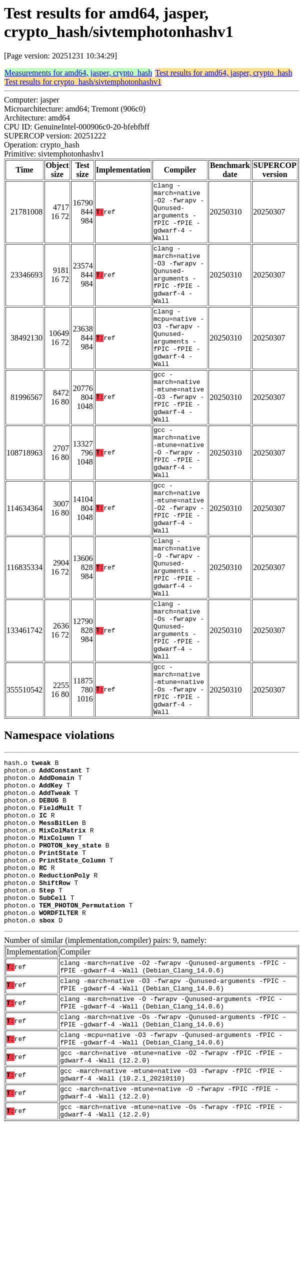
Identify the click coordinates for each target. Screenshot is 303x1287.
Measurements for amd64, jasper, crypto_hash (78, 72)
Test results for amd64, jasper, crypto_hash (223, 72)
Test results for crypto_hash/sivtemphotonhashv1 (83, 82)
